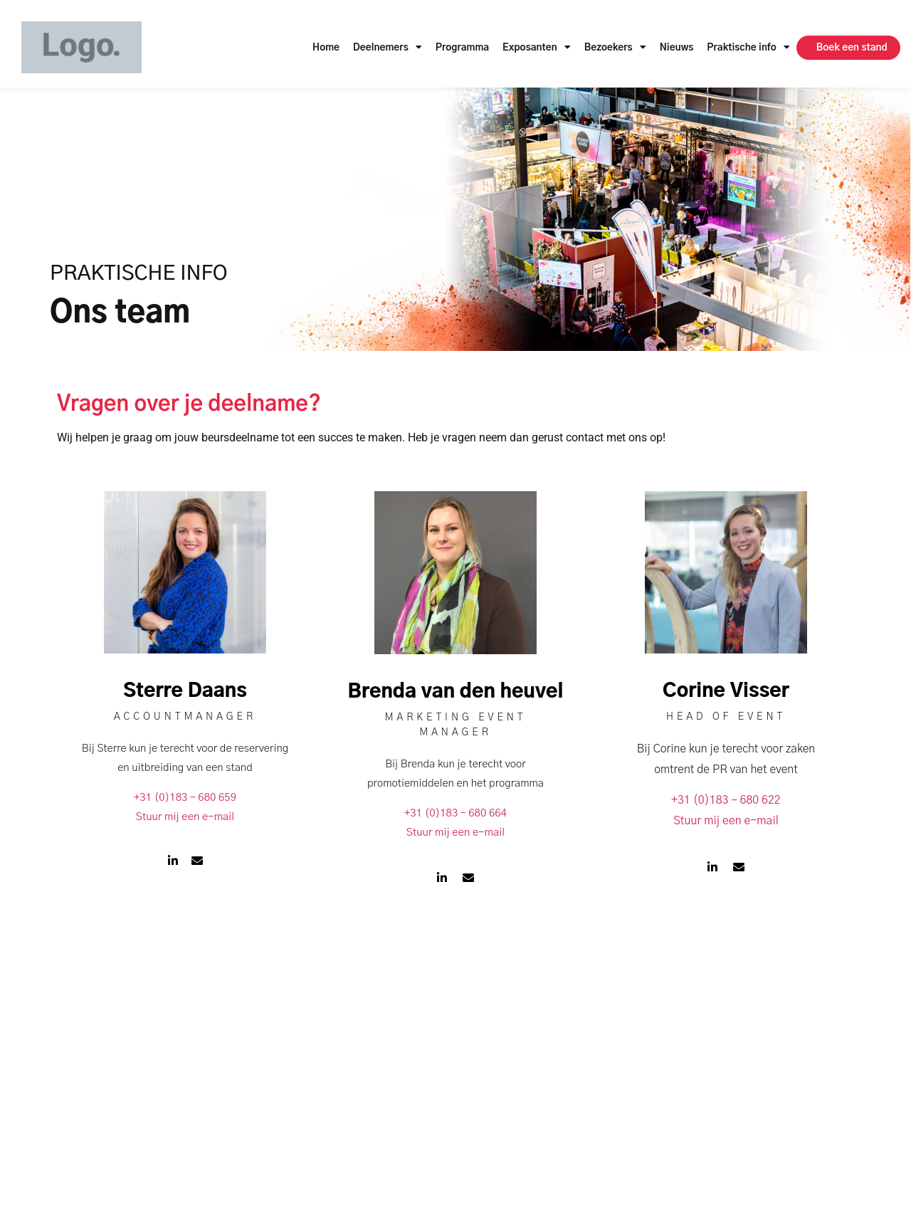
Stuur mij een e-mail (185, 817)
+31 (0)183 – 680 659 (185, 797)
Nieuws (677, 48)
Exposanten (536, 48)
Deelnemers (387, 48)
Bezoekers (615, 48)
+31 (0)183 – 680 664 (455, 813)
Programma (462, 48)
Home (325, 48)
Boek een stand (852, 48)
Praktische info (748, 48)
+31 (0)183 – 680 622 (726, 800)
